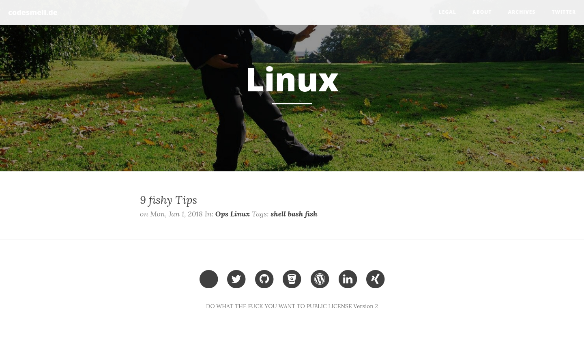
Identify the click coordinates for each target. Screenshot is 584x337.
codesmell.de (33, 12)
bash (295, 213)
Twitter (564, 12)
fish (311, 213)
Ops (221, 213)
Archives (522, 12)
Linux (240, 213)
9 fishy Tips (168, 200)
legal (447, 12)
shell (278, 213)
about (482, 12)
